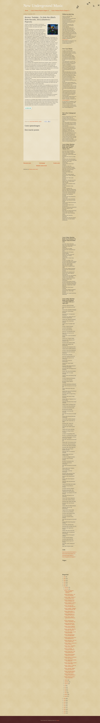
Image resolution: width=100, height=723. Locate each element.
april (65, 690)
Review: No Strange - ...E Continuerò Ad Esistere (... (69, 649)
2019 (65, 700)
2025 (65, 578)
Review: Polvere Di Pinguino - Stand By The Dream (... (69, 655)
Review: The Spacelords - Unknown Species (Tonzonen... (69, 591)
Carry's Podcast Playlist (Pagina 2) (60, 10)
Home (26, 10)
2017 (65, 703)
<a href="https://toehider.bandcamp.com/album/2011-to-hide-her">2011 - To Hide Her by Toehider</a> (41, 115)
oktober (66, 680)
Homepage (42, 163)
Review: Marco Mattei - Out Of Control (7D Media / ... (70, 632)
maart (66, 692)
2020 (65, 698)
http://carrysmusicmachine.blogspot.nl (69, 551)
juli (65, 685)
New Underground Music (43, 5)
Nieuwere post (27, 163)
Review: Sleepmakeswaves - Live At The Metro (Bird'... (69, 635)
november (67, 589)
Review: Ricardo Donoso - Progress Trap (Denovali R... (70, 674)
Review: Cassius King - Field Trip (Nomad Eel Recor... (69, 652)
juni (65, 687)
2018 (65, 702)
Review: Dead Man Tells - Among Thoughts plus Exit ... (70, 606)
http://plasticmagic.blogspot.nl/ (67, 555)
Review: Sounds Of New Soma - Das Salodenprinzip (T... (70, 638)
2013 (65, 711)
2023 (65, 582)
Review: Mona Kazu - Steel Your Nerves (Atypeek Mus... (70, 641)
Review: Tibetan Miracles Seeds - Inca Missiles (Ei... (70, 660)
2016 (65, 705)
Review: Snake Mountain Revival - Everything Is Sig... (70, 621)
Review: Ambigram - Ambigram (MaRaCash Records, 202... (70, 609)
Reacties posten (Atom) (33, 169)
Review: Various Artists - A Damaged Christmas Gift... (69, 612)
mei (65, 689)
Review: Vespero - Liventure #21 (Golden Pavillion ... (70, 644)
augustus (66, 683)
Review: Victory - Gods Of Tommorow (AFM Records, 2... (69, 617)
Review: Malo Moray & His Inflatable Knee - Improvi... (69, 624)
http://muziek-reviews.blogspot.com (68, 553)
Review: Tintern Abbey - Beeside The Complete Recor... (70, 663)
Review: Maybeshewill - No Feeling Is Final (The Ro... (69, 615)
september (67, 681)
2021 (65, 585)
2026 (65, 576)
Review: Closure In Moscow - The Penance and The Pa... (70, 627)
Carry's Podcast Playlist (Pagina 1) (40, 10)
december (67, 587)
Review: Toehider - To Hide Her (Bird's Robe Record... (70, 666)
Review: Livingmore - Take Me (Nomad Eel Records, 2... (70, 603)
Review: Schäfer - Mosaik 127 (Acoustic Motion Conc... (69, 598)
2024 (65, 580)
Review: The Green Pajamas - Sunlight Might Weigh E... (70, 672)
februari (66, 694)
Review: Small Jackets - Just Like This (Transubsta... (69, 595)
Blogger (57, 720)
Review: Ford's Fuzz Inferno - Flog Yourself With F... (69, 677)
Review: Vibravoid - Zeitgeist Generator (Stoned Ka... (69, 669)
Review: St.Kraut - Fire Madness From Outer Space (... (70, 658)
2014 (65, 709)
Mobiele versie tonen (41, 165)
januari (66, 696)
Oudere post (56, 163)
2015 (65, 707)
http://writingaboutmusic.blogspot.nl (68, 556)
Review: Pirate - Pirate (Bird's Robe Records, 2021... (69, 646)
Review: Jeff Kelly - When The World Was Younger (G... (70, 630)
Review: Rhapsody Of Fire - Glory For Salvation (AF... (69, 600)
